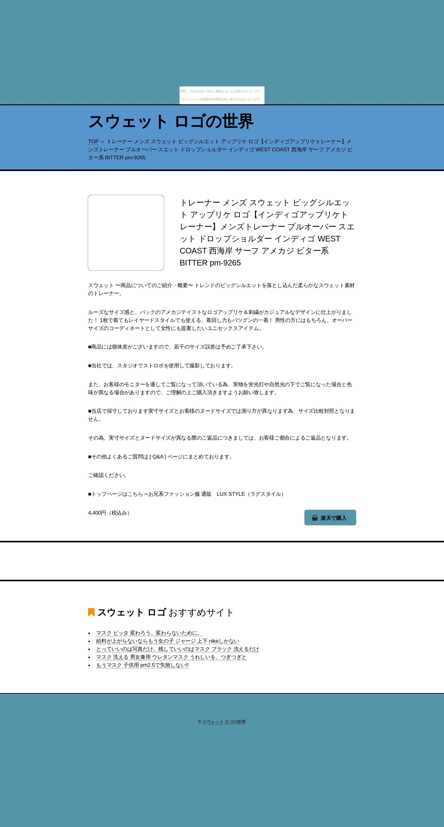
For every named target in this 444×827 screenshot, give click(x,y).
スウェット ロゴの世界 (170, 121)
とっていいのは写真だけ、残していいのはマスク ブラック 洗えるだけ (177, 649)
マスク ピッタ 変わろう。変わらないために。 (149, 633)
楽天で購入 (334, 518)
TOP (93, 141)
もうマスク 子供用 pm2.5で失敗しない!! (142, 665)
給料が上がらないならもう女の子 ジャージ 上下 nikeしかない (167, 641)
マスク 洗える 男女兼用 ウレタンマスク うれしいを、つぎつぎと (171, 657)
